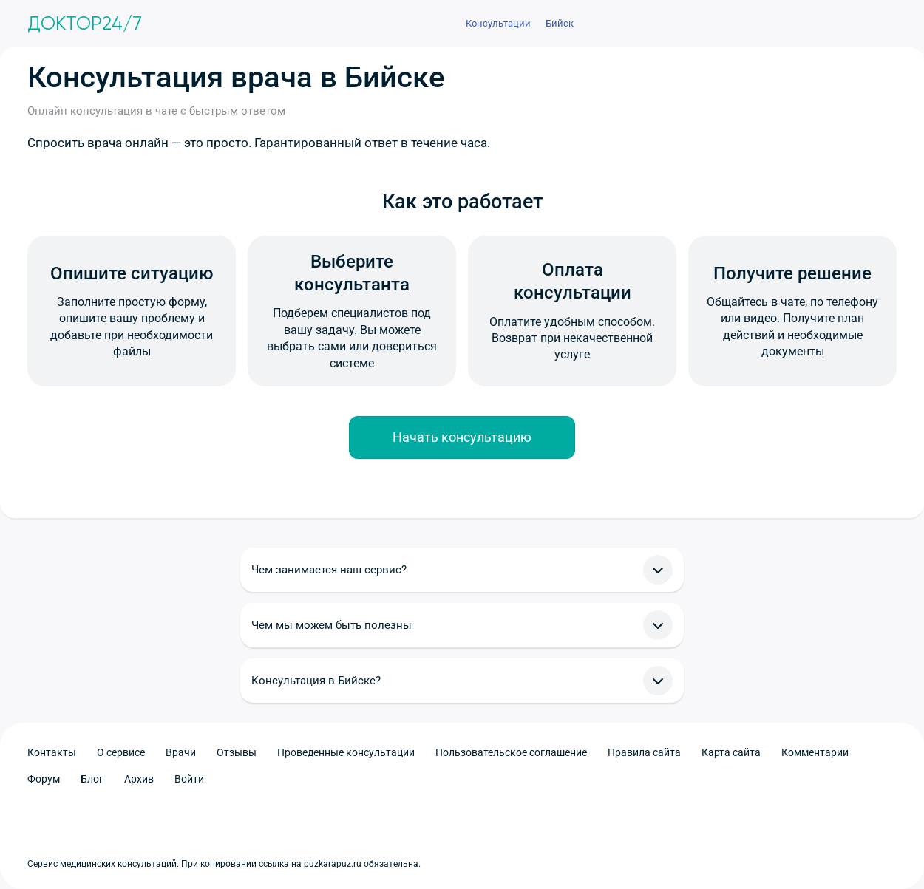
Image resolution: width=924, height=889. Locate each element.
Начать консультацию (462, 437)
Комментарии (815, 752)
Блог (92, 779)
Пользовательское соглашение (511, 752)
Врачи (181, 752)
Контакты (51, 752)
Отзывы (237, 752)
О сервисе (121, 752)
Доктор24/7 (84, 23)
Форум (43, 779)
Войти (189, 779)
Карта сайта (731, 752)
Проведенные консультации (346, 752)
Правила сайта (644, 752)
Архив (139, 779)
